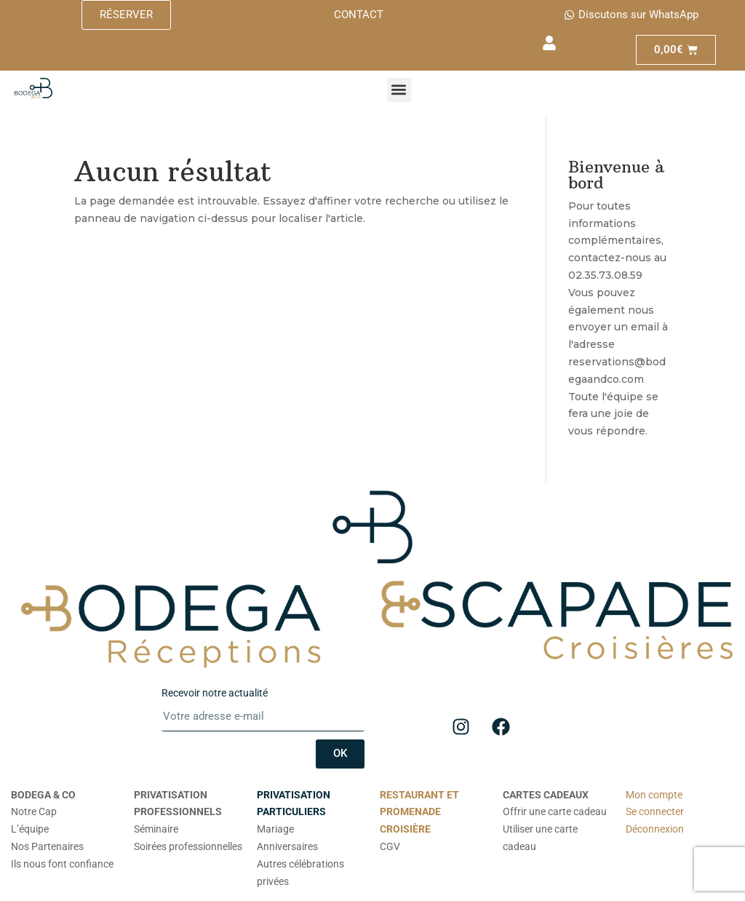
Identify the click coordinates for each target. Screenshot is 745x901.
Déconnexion (655, 829)
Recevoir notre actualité (215, 693)
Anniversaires (287, 846)
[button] (399, 90)
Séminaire (156, 829)
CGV (390, 846)
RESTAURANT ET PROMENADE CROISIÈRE (419, 812)
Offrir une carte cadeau (555, 811)
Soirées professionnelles (188, 846)
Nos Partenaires (47, 846)
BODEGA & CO (43, 795)
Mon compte (654, 795)
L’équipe (30, 829)
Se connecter (655, 811)
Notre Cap (34, 811)
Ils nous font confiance (62, 864)
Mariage (275, 829)
